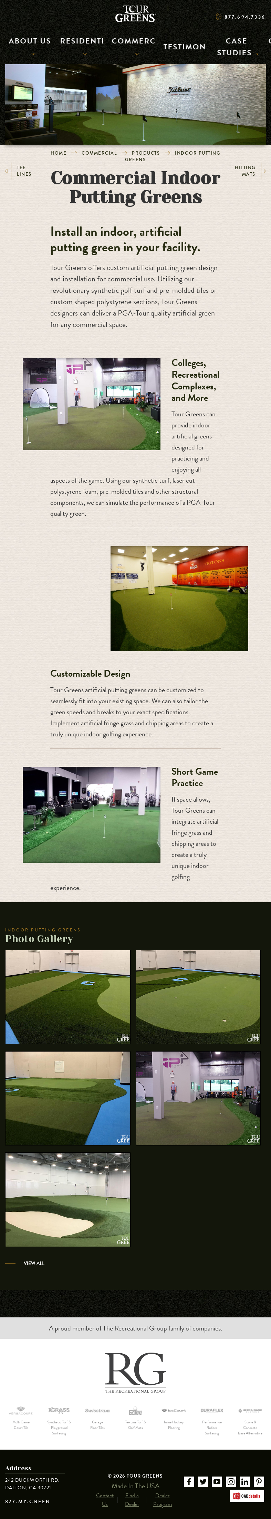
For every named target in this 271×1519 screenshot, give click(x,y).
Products (146, 153)
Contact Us (105, 1493)
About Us (21, 46)
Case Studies (209, 46)
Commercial (112, 46)
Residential (64, 46)
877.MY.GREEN (28, 1501)
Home (58, 153)
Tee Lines (18, 171)
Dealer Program (162, 1493)
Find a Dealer (132, 1493)
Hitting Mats (250, 171)
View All (34, 1263)
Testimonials (159, 46)
